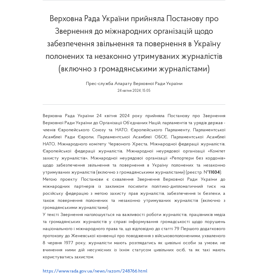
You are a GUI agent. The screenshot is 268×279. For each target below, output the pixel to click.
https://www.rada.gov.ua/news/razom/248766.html (95, 271)
